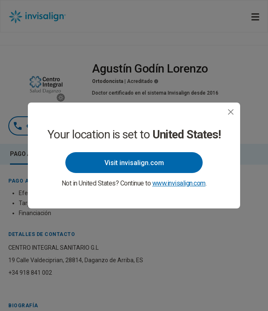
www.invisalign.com (179, 183)
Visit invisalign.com (134, 163)
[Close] (231, 112)
